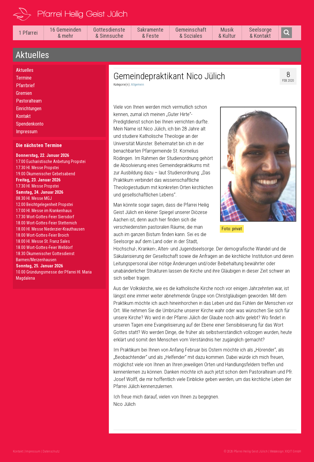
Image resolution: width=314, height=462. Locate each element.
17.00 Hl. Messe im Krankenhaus (44, 210)
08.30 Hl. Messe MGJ (34, 198)
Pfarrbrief (25, 85)
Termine (24, 78)
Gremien (24, 93)
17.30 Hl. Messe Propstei (37, 167)
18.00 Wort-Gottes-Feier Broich (42, 235)
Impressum (26, 131)
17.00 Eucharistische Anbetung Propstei (51, 161)
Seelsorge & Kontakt (260, 32)
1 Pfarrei (28, 32)
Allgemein (137, 85)
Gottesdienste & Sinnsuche (109, 32)
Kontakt (23, 116)
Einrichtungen (28, 108)
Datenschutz (51, 451)
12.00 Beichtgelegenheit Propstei (44, 204)
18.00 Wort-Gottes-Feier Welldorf (44, 247)
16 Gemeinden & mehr (65, 32)
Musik (227, 32)
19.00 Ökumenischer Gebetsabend (45, 173)
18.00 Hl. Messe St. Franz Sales (43, 241)
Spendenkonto (30, 124)
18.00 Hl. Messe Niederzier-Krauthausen (50, 229)
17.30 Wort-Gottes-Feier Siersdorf (45, 216)
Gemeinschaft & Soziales (190, 32)
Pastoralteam (29, 101)
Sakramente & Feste (150, 32)
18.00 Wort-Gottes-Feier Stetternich (46, 222)
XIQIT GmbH (293, 451)
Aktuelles (24, 70)
